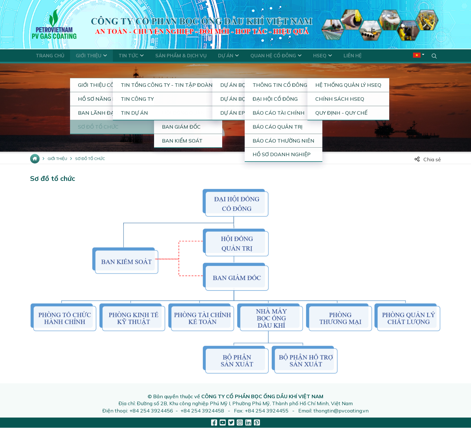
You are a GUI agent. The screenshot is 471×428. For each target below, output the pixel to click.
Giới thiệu (57, 159)
